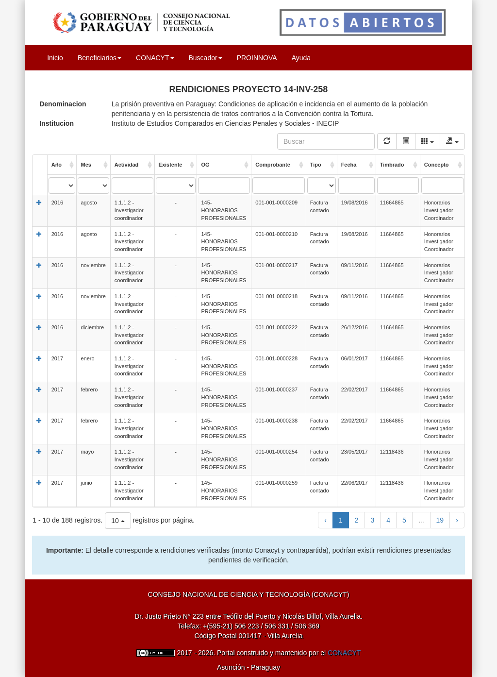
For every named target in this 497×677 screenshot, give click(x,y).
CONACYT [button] (155, 58)
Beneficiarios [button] (99, 58)
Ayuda (301, 58)
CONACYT (344, 653)
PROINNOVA (257, 58)
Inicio (55, 58)
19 (440, 520)
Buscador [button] (205, 58)
